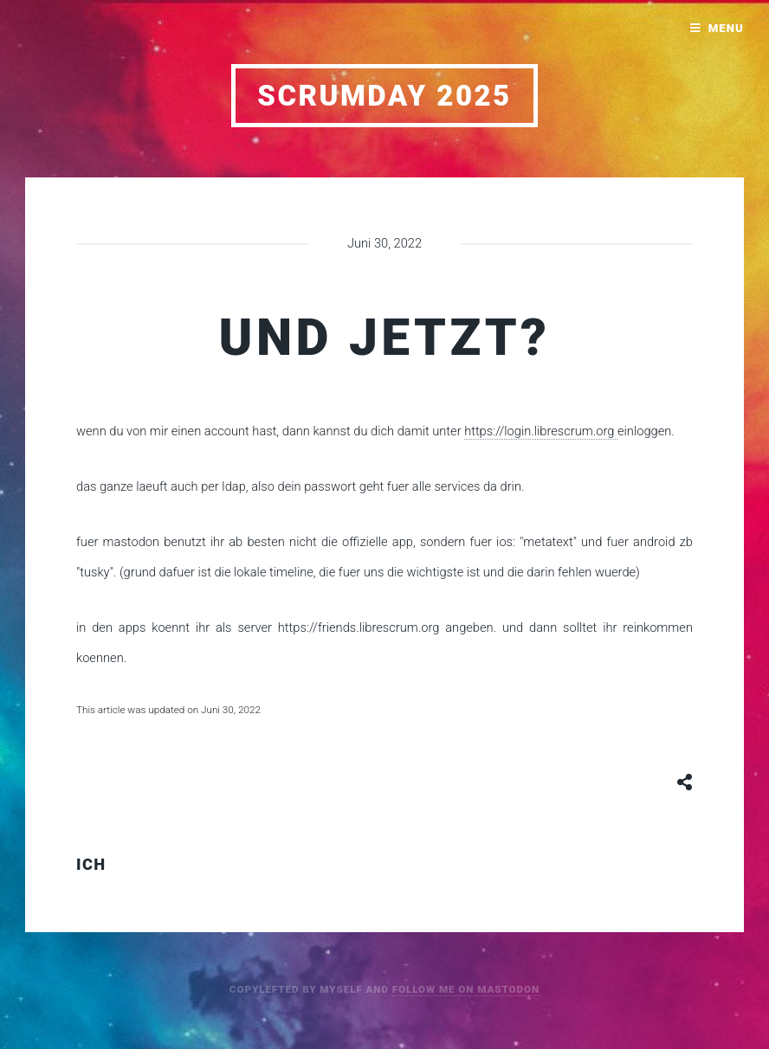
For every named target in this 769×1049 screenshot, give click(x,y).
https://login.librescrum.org (540, 431)
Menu (726, 28)
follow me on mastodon (466, 989)
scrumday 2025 (384, 96)
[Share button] (685, 781)
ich (91, 864)
